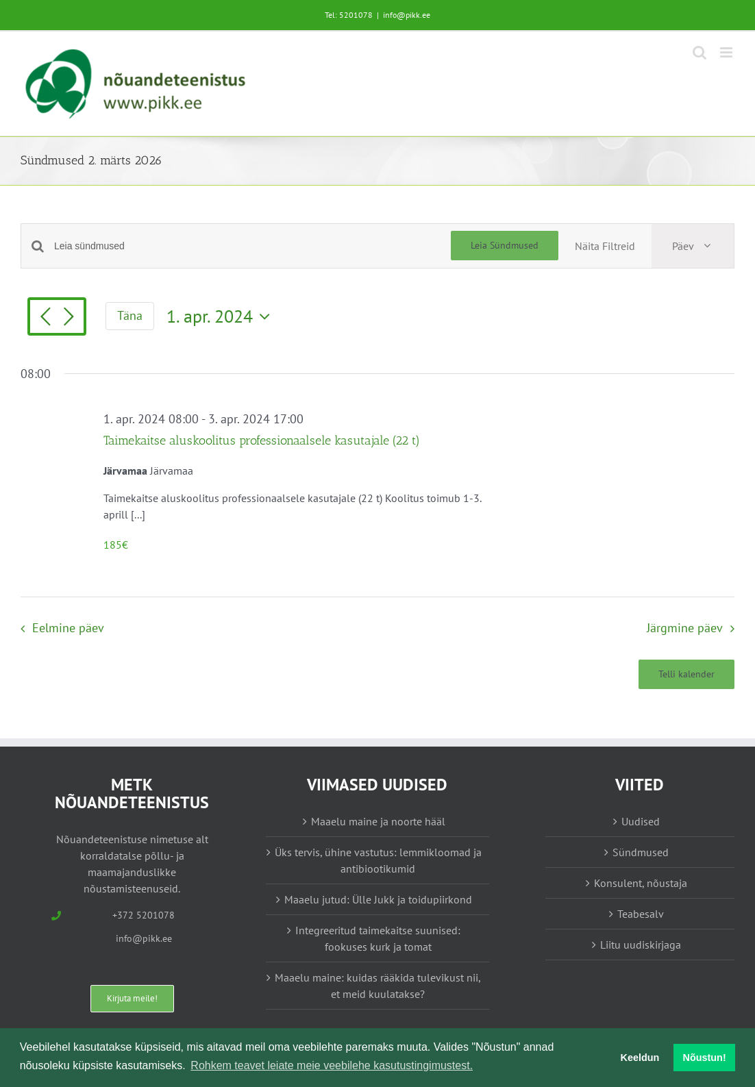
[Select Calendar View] (693, 246)
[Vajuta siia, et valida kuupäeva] (221, 316)
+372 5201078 (143, 915)
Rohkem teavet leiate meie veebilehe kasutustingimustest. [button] (331, 1065)
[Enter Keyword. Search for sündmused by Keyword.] (252, 246)
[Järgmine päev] (68, 318)
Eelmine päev (68, 628)
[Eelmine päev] (45, 318)
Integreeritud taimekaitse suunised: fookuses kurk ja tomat (377, 938)
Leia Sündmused (505, 245)
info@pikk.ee (406, 15)
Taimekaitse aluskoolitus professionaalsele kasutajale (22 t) (261, 440)
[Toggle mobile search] (699, 52)
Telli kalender (686, 674)
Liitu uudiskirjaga (640, 944)
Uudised (640, 821)
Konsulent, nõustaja (640, 883)
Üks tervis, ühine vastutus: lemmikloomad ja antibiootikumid (378, 860)
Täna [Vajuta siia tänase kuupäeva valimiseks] (130, 315)
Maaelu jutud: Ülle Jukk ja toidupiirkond (378, 899)
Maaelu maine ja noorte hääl (378, 821)
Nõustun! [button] (704, 1057)
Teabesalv (640, 914)
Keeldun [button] (640, 1057)
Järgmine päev (685, 628)
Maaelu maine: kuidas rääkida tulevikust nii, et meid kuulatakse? (378, 986)
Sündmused (640, 852)
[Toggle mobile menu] (727, 52)
